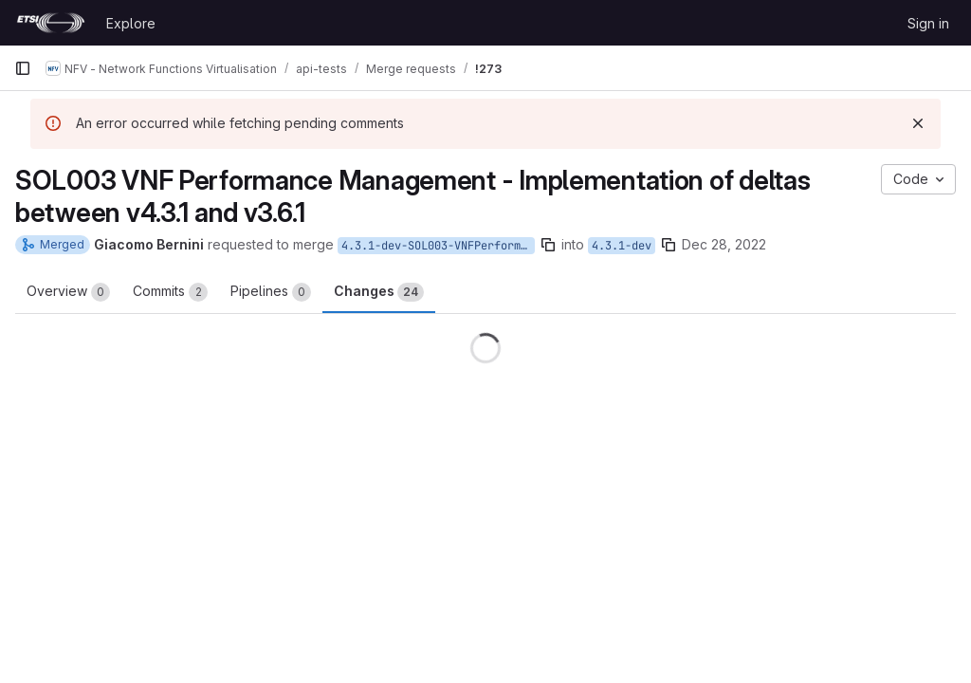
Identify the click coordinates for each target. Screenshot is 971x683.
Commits (170, 292)
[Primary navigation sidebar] (23, 68)
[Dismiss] (918, 123)
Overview (68, 292)
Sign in (928, 23)
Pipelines (270, 292)
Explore (131, 23)
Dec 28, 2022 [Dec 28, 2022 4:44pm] (724, 244)
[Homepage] (50, 23)
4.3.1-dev (621, 245)
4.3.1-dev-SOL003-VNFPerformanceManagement (438, 245)
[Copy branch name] (548, 244)
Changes (379, 292)
